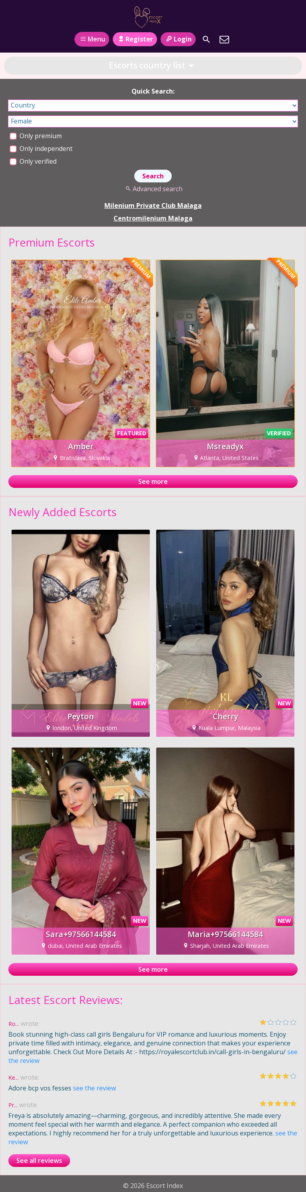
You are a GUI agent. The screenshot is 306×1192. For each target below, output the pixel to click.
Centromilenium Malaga (153, 218)
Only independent (41, 148)
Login (178, 39)
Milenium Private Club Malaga (153, 205)
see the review (94, 1088)
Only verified (33, 161)
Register (135, 39)
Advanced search (153, 188)
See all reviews (39, 1160)
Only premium (36, 135)
